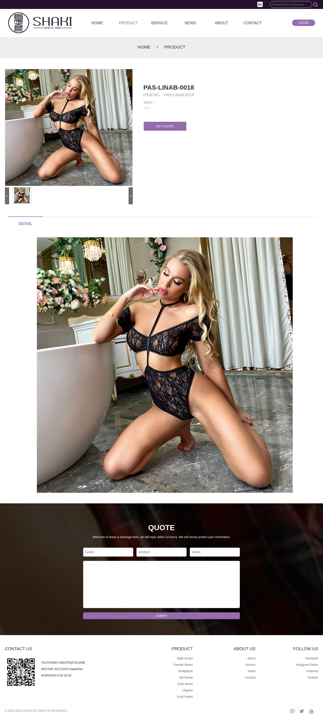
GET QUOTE (165, 126)
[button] (260, 4)
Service (251, 664)
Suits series (185, 684)
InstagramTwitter (307, 664)
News (251, 671)
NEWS (190, 23)
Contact (250, 677)
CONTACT (252, 23)
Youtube (312, 677)
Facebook (311, 658)
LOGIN (303, 22)
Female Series (183, 664)
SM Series (186, 677)
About (252, 658)
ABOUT (221, 23)
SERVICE (159, 23)
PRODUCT (128, 23)
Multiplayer (185, 671)
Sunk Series (185, 696)
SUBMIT (161, 615)
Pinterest (312, 671)
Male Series (185, 658)
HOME (97, 23)
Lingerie (187, 690)
